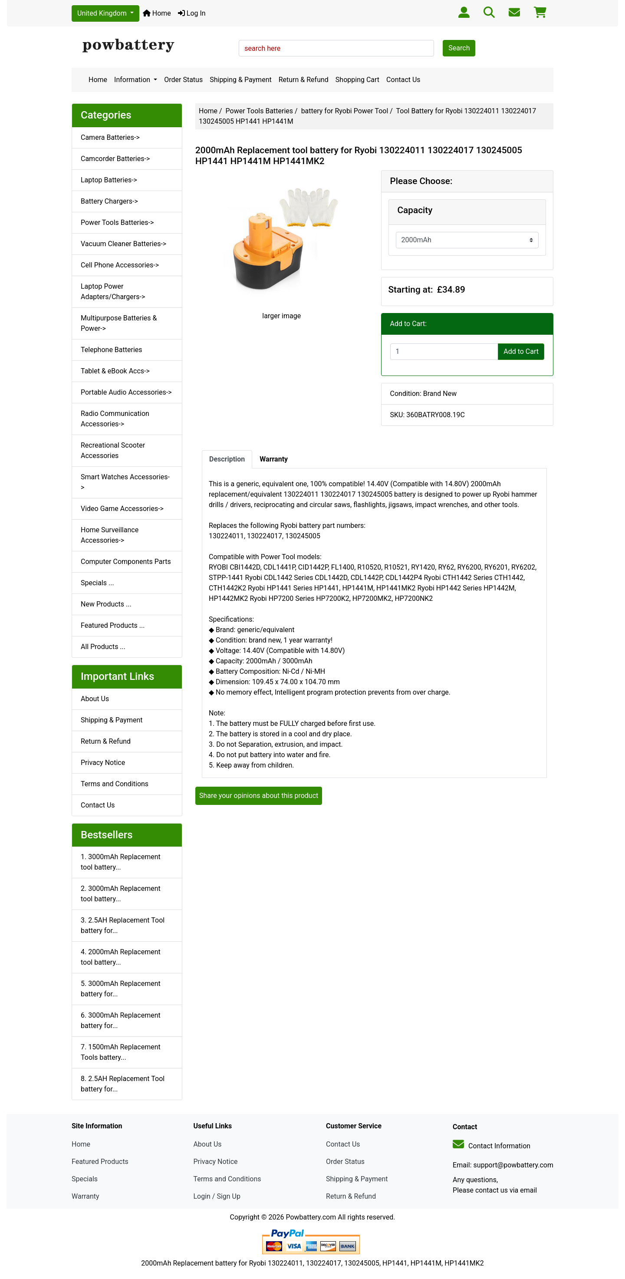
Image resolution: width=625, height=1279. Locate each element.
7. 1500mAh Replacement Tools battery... (121, 1052)
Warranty (85, 1196)
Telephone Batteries (111, 350)
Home (157, 13)
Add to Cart (521, 351)
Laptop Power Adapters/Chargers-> (113, 291)
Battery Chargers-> (109, 201)
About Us (95, 699)
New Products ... (106, 604)
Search (459, 48)
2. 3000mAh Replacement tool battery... (121, 893)
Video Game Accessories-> (122, 508)
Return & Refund (304, 80)
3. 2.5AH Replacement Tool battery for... (122, 925)
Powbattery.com (311, 1217)
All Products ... (103, 647)
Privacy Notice (103, 762)
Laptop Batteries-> (109, 180)
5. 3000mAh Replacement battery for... (121, 988)
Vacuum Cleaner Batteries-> (123, 244)
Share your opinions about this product (258, 795)
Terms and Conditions (114, 784)
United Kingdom (102, 13)
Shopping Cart (357, 80)
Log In (192, 13)
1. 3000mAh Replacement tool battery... (121, 862)
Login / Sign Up (216, 1196)
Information (133, 80)
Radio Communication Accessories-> (115, 418)
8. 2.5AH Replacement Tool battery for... (122, 1084)
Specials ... (97, 583)
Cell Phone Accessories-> (120, 265)
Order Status (183, 80)
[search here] (336, 48)
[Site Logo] (152, 46)
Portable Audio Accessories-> (126, 392)
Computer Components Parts (126, 561)
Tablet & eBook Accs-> (115, 371)
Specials (85, 1179)
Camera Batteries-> (110, 137)
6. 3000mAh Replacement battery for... (121, 1020)
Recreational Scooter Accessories (113, 450)
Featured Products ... (113, 625)
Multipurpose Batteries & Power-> (119, 323)
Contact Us (403, 80)
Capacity (415, 210)
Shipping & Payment (241, 80)
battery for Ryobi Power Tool (344, 111)
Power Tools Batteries (259, 111)
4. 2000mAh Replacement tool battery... (121, 957)
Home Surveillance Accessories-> (109, 535)
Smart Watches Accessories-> (125, 482)
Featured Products (100, 1161)
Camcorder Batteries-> (115, 159)
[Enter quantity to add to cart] (444, 351)
